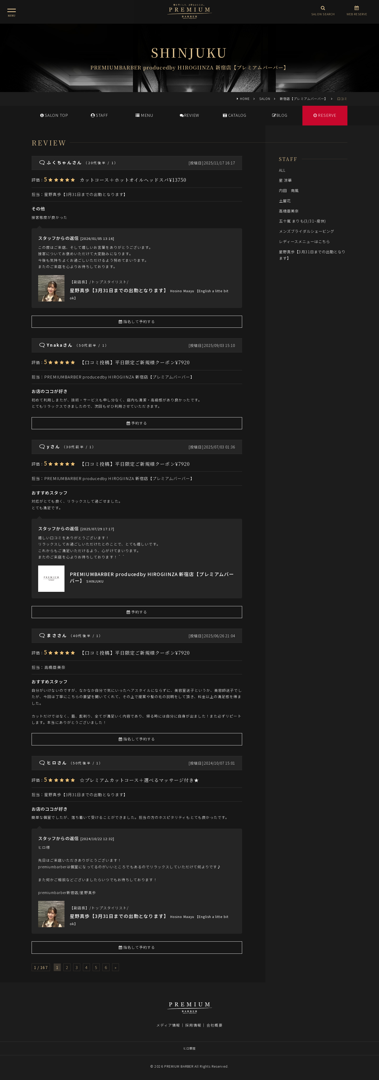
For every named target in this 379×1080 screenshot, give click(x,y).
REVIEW (189, 115)
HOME (245, 98)
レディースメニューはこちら (304, 241)
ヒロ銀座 (189, 1048)
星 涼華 (285, 180)
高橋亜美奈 (57, 667)
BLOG (279, 115)
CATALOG (234, 115)
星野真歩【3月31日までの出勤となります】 (86, 194)
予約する (137, 423)
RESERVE (324, 115)
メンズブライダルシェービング (306, 231)
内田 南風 (289, 190)
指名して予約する (137, 321)
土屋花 (285, 200)
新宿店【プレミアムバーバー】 (304, 98)
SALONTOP (54, 115)
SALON (264, 98)
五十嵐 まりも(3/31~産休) (302, 221)
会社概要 (214, 1025)
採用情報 (193, 1025)
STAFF (99, 115)
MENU (144, 115)
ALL (282, 170)
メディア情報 (168, 1025)
